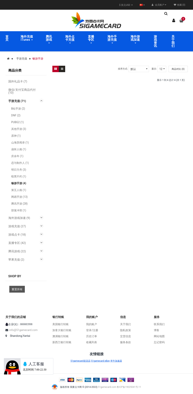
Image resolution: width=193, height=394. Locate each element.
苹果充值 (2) (16, 259)
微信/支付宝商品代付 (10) (22, 91)
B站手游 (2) (18, 108)
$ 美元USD (126, 5)
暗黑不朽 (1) (18, 176)
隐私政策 (125, 330)
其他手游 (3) (18, 128)
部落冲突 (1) (18, 210)
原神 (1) (16, 135)
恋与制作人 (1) (20, 162)
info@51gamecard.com (23, 330)
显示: (154, 68)
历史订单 (91, 336)
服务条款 (125, 342)
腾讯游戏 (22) (17, 251)
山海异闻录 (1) (20, 142)
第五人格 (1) (18, 190)
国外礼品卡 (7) (17, 81)
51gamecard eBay (100, 360)
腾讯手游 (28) (19, 203)
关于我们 (125, 324)
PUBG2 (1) (17, 122)
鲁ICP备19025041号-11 (129, 387)
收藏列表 (91, 342)
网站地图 (159, 336)
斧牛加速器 (116, 360)
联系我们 (159, 324)
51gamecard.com (107, 387)
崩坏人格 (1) (18, 149)
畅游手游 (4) (18, 183)
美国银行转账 (60, 324)
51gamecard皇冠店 (80, 360)
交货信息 (125, 336)
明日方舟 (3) (18, 169)
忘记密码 (159, 342)
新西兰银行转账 (61, 342)
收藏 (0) (179, 4)
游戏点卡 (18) (17, 234)
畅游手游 (37, 58)
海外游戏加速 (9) (19, 218)
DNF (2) (16, 115)
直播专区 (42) (17, 243)
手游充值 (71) (17, 101)
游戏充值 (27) (17, 226)
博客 (156, 330)
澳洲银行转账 (60, 336)
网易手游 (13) (19, 196)
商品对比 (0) (178, 69)
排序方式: (123, 68)
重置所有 (17, 289)
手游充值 (21, 58)
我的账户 (91, 324)
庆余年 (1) (17, 156)
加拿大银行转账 (61, 330)
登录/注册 (92, 330)
